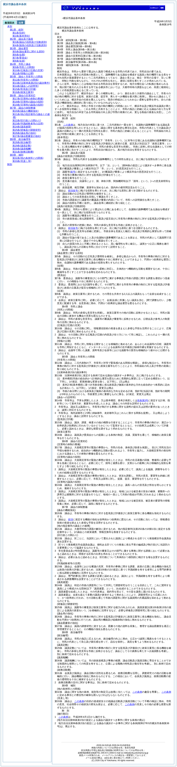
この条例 (68, 124)
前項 (70, 519)
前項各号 (73, 190)
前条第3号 (142, 400)
